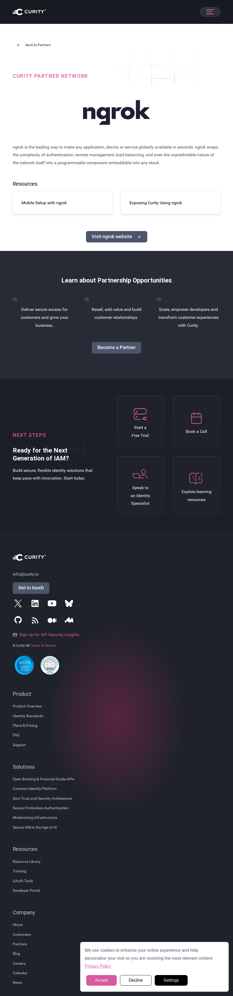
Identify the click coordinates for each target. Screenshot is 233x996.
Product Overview (27, 706)
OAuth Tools (23, 881)
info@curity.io (25, 574)
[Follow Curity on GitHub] (19, 621)
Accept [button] (101, 980)
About (18, 925)
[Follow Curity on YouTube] (53, 604)
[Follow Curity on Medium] (53, 621)
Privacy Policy (98, 966)
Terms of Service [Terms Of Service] (43, 645)
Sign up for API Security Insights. (46, 634)
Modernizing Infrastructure (35, 817)
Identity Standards (28, 716)
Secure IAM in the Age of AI (35, 827)
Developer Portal (26, 890)
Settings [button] (171, 980)
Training (19, 871)
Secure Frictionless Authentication (41, 808)
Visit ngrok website (117, 236)
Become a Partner (116, 347)
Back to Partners (33, 45)
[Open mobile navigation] (210, 12)
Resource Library (27, 861)
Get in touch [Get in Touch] (31, 587)
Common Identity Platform (35, 788)
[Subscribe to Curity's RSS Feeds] (36, 621)
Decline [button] (136, 980)
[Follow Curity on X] (19, 604)
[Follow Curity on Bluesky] (70, 604)
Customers (22, 934)
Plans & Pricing (25, 725)
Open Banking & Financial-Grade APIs (43, 779)
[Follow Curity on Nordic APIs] (70, 621)
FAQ (16, 735)
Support (19, 745)
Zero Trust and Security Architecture (42, 798)
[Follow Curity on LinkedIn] (36, 604)
